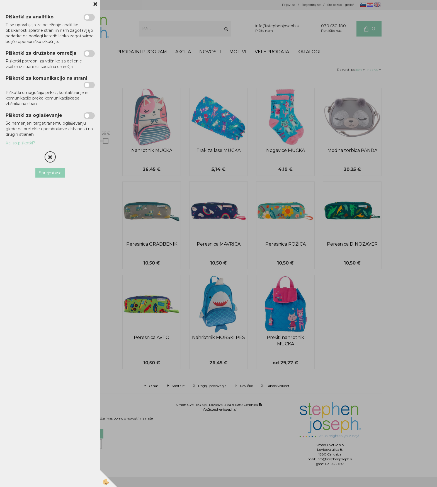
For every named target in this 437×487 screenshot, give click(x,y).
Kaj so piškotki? (20, 143)
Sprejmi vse (50, 172)
